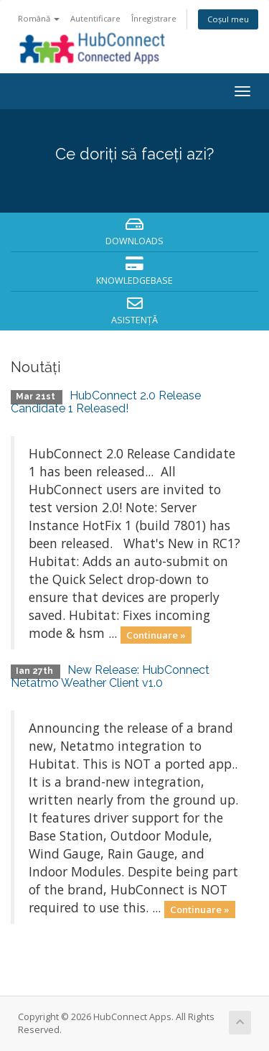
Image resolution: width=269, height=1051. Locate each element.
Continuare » (156, 634)
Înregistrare (153, 18)
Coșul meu (228, 19)
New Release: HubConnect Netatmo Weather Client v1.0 (110, 676)
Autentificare (95, 18)
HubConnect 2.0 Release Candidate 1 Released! (106, 402)
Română (39, 18)
